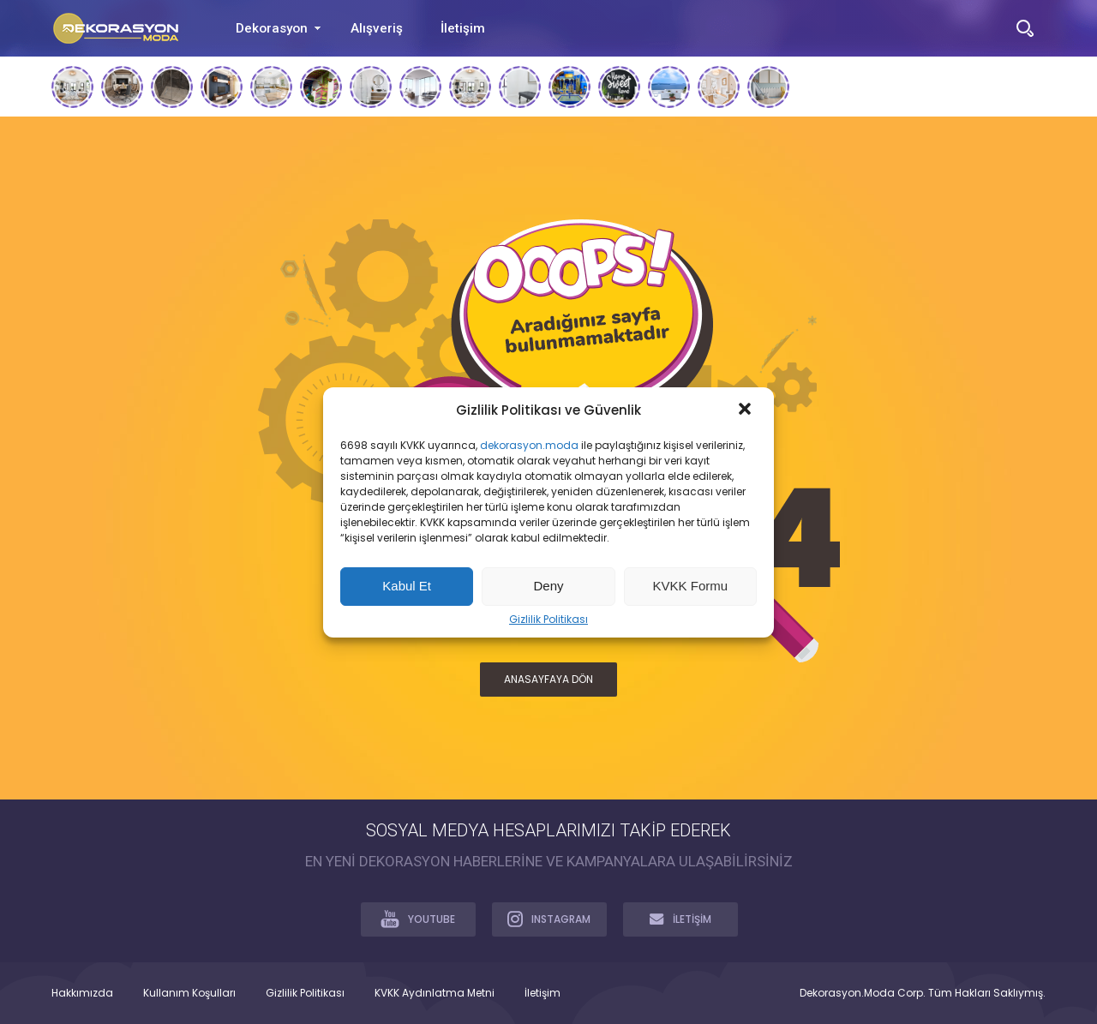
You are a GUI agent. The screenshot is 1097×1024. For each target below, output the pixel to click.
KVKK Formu (690, 585)
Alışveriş (377, 28)
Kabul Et (406, 585)
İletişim (463, 28)
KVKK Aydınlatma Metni (435, 993)
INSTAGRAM (548, 918)
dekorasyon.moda (529, 445)
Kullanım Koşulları (189, 993)
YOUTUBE (418, 918)
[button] (746, 410)
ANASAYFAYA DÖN (548, 679)
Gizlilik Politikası (548, 619)
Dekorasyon (272, 28)
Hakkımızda (82, 993)
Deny (548, 585)
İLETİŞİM (680, 918)
